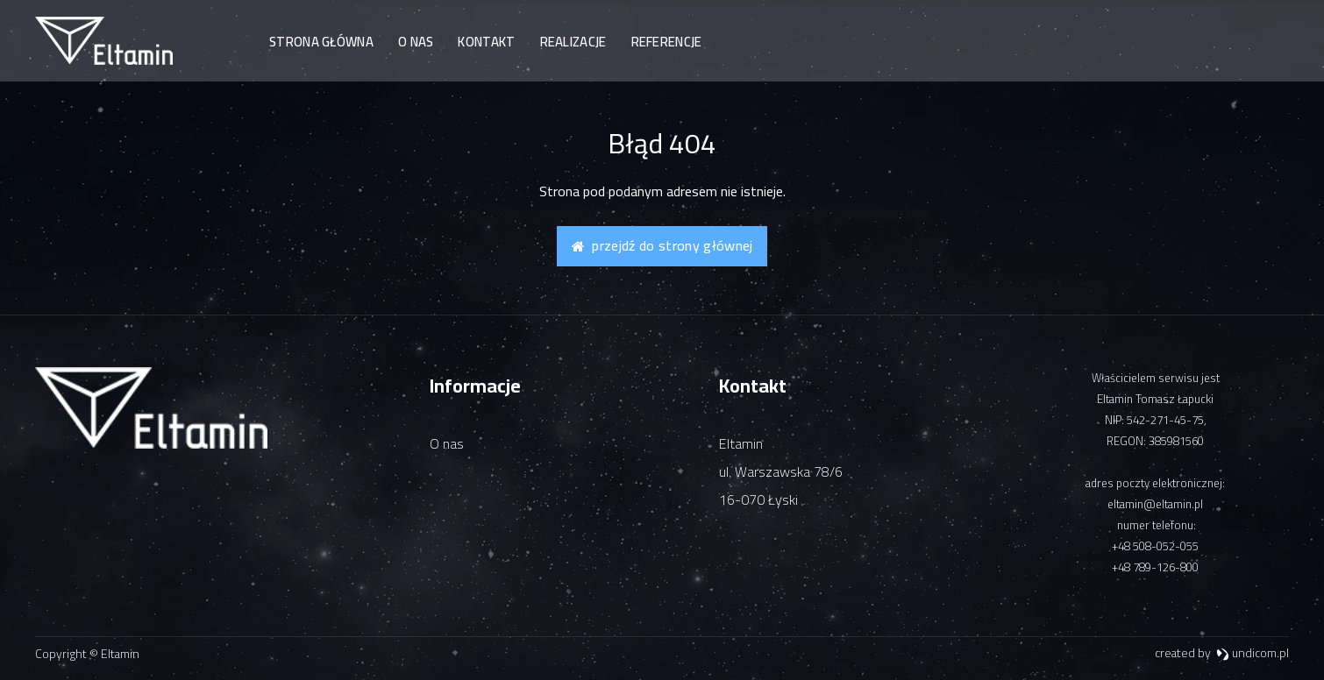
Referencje (666, 41)
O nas (416, 41)
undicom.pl (1252, 652)
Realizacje (573, 41)
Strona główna (321, 41)
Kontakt (486, 41)
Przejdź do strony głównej (662, 245)
